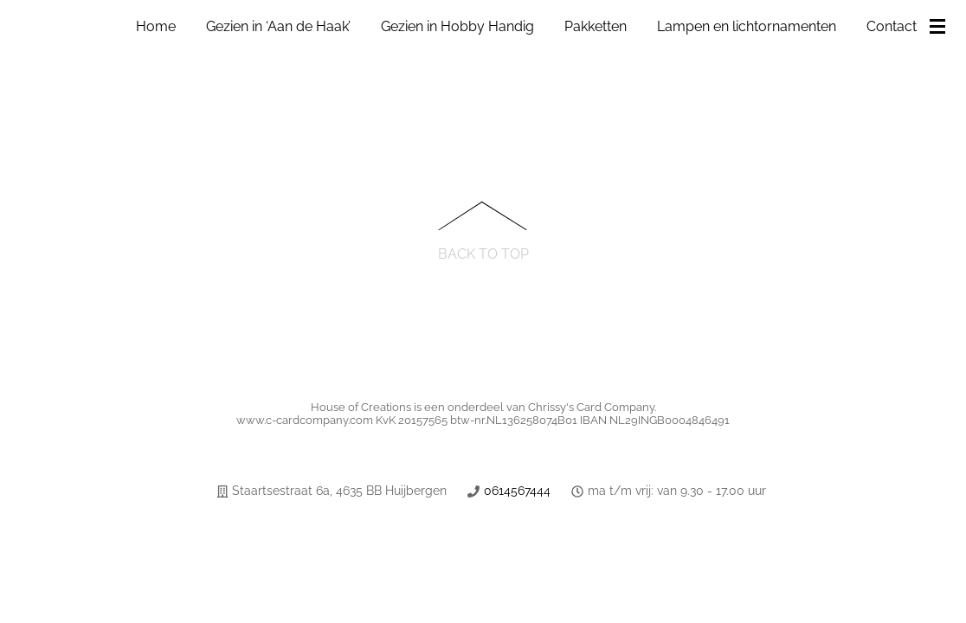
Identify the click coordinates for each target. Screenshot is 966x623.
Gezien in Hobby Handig (457, 26)
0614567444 (517, 491)
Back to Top (483, 253)
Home (156, 26)
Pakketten (595, 26)
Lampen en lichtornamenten (746, 26)
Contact (891, 26)
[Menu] (941, 28)
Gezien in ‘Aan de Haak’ (278, 26)
